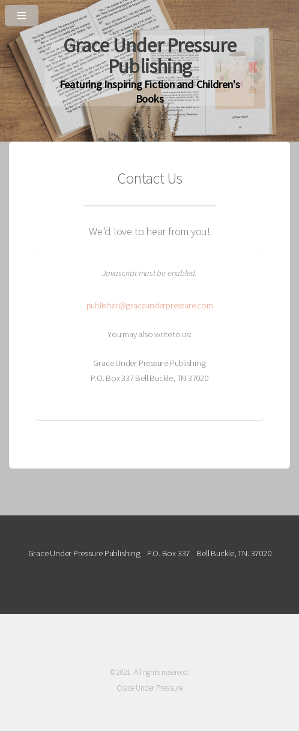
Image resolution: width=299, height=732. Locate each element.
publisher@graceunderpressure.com (149, 305)
